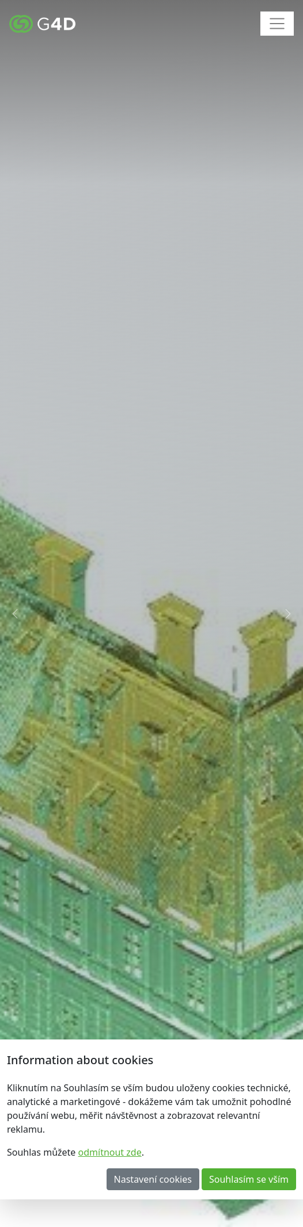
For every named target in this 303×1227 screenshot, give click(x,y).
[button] (15, 613)
